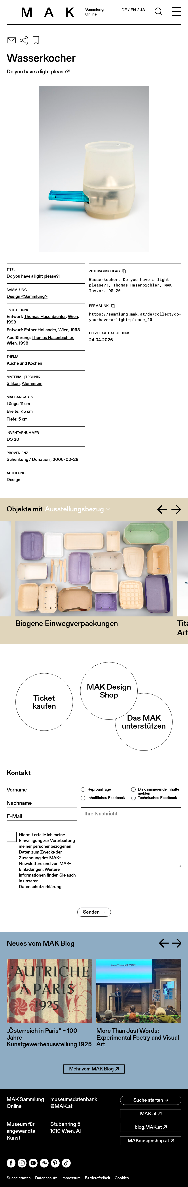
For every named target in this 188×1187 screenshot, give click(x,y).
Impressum (70, 1178)
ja (142, 10)
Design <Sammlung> (27, 296)
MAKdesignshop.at (151, 1140)
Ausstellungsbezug (74, 509)
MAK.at (150, 1113)
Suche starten (150, 1100)
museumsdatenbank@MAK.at (72, 1102)
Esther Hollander (40, 330)
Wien (73, 316)
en (133, 10)
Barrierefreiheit (97, 1178)
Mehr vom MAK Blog (94, 1068)
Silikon (13, 383)
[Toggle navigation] (176, 12)
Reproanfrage (99, 789)
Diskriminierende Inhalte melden (158, 791)
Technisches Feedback (157, 798)
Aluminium (32, 383)
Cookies (122, 1178)
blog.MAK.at (151, 1127)
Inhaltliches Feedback (106, 798)
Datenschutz (46, 1178)
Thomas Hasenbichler (45, 316)
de (124, 10)
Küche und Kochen (24, 363)
